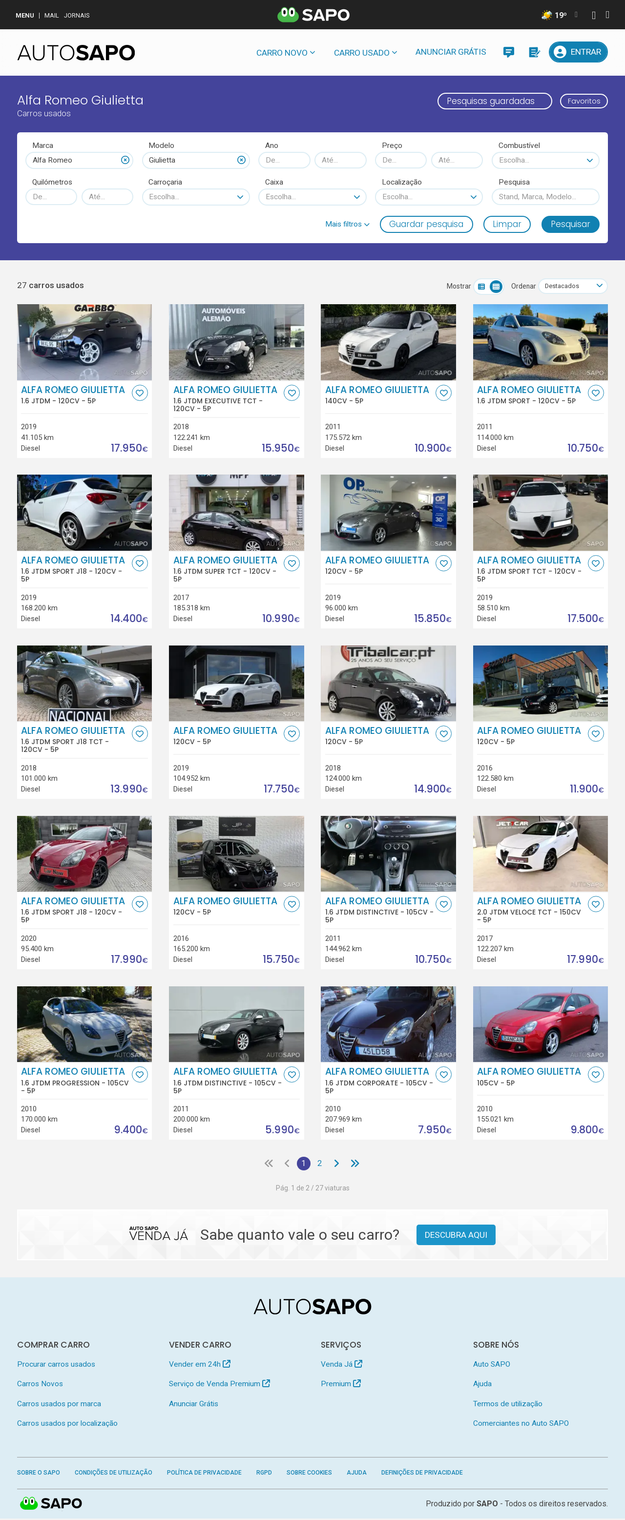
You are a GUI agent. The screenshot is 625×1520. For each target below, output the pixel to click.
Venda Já (341, 1365)
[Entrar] (578, 52)
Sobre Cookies (309, 1474)
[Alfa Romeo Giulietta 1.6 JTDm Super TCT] (236, 513)
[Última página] (357, 1164)
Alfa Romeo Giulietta (75, 395)
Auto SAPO (491, 1365)
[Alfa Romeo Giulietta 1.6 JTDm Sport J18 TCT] (84, 684)
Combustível (519, 145)
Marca (42, 145)
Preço (392, 145)
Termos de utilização (507, 1405)
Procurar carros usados (56, 1365)
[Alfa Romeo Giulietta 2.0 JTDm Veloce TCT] (540, 854)
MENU (25, 15)
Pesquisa (514, 182)
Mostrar (454, 287)
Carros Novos (40, 1385)
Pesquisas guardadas (481, 101)
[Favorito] (140, 393)
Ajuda (482, 1385)
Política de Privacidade (204, 1474)
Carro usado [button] (362, 53)
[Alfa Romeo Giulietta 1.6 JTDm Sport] (540, 343)
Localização (402, 182)
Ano (271, 145)
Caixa (274, 182)
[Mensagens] (508, 52)
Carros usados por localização (67, 1424)
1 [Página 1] (302, 1164)
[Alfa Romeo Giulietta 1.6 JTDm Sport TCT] (540, 513)
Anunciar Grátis (451, 52)
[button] (347, 224)
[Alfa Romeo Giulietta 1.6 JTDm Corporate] (388, 1025)
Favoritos (580, 101)
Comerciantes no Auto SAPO (521, 1424)
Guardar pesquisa (426, 224)
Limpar (507, 224)
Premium (341, 1385)
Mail (51, 15)
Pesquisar (570, 224)
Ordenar (518, 287)
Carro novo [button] (282, 53)
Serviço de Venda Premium (219, 1385)
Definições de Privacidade (422, 1474)
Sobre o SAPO (38, 1474)
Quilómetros (52, 182)
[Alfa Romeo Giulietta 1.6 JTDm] (84, 343)
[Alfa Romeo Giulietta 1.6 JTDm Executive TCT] (236, 343)
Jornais (77, 15)
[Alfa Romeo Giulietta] (388, 343)
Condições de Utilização (113, 1474)
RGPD (264, 1474)
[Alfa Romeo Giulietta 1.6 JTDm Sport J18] (84, 513)
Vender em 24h (199, 1365)
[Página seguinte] (337, 1164)
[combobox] (79, 160)
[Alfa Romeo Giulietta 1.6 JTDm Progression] (84, 1025)
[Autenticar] (594, 16)
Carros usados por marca (59, 1405)
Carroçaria (165, 182)
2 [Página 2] (319, 1164)
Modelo (161, 145)
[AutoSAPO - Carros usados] (76, 52)
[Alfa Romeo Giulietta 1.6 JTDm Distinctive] (388, 854)
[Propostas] (533, 52)
